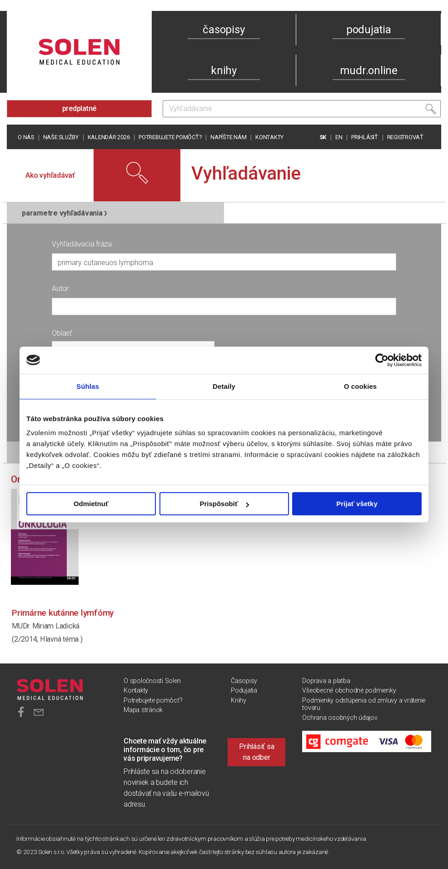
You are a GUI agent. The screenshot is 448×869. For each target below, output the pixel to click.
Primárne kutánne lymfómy (63, 613)
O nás (26, 137)
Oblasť (62, 333)
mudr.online (369, 70)
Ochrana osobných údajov (339, 718)
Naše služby (61, 137)
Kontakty (269, 137)
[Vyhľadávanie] (302, 108)
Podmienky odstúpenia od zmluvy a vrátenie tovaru (363, 704)
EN (339, 137)
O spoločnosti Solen (152, 681)
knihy (224, 70)
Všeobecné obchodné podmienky (349, 690)
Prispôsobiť (224, 503)
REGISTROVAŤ (405, 137)
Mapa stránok (143, 710)
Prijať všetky (357, 503)
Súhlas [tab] (87, 386)
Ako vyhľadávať (50, 175)
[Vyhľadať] (431, 111)
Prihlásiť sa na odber (256, 752)
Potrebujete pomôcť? (170, 137)
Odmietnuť (91, 503)
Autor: (61, 288)
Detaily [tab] (224, 386)
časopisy (223, 29)
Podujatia (244, 690)
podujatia (368, 29)
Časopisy (244, 681)
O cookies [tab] (360, 386)
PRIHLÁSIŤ (364, 137)
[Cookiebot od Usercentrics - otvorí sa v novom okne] (382, 360)
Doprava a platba (326, 681)
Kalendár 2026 (109, 137)
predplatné (79, 108)
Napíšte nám (228, 137)
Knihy (238, 700)
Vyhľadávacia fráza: (82, 244)
